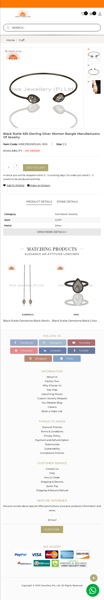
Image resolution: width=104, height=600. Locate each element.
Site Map (52, 389)
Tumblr (81, 350)
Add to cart (35, 167)
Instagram (52, 342)
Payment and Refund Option (52, 440)
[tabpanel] (27, 291)
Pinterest (24, 350)
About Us (52, 376)
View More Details (52, 231)
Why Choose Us (52, 385)
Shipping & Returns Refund (52, 490)
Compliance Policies (52, 452)
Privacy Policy (52, 435)
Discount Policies (52, 427)
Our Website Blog (52, 402)
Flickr (67, 358)
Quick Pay (52, 486)
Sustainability (52, 448)
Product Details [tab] (39, 201)
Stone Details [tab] (67, 201)
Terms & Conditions (52, 431)
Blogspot (38, 358)
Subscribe (52, 529)
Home (10, 40)
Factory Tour (52, 381)
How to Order (52, 477)
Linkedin (52, 350)
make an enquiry (38, 185)
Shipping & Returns (52, 481)
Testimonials (52, 444)
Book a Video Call (52, 411)
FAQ (52, 473)
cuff (21, 40)
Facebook (24, 342)
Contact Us (52, 468)
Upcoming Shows (52, 394)
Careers (52, 406)
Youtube (81, 342)
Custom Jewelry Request (52, 398)
